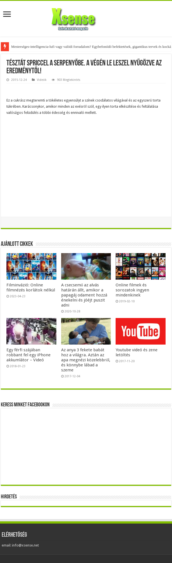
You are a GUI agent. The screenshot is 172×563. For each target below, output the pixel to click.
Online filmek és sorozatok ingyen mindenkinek (132, 290)
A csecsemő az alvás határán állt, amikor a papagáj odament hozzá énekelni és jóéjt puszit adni (84, 295)
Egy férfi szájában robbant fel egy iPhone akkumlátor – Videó (28, 354)
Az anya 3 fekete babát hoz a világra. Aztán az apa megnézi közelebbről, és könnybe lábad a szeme (86, 360)
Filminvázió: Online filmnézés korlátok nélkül (30, 287)
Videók (42, 80)
